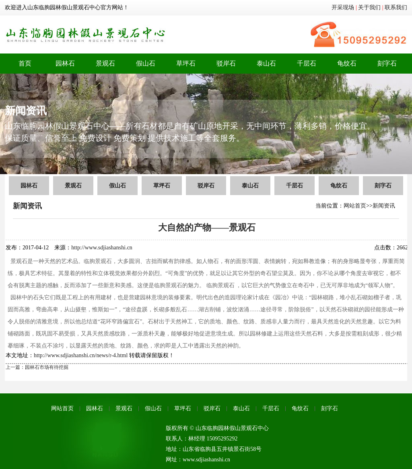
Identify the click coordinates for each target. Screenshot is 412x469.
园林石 (65, 63)
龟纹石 (346, 63)
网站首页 (355, 206)
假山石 (145, 63)
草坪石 (186, 63)
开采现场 (343, 7)
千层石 (306, 63)
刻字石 (387, 63)
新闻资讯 (384, 206)
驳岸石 (226, 63)
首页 (25, 63)
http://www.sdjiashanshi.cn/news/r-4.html (81, 355)
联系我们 (396, 7)
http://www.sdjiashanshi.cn (101, 248)
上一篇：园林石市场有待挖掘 (37, 367)
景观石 (105, 63)
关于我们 (369, 7)
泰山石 (266, 63)
